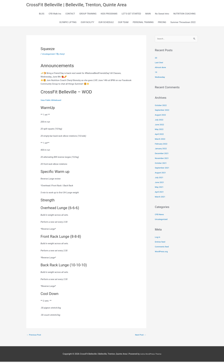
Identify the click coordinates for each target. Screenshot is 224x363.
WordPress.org (162, 252)
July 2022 (159, 121)
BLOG (41, 14)
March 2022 (160, 140)
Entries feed (160, 243)
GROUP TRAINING (87, 14)
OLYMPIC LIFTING (67, 23)
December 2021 (162, 154)
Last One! (159, 63)
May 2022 (159, 130)
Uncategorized (49, 54)
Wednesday (160, 78)
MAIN (148, 14)
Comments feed (162, 248)
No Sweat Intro (162, 14)
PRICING (162, 23)
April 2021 (160, 193)
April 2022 (160, 135)
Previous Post (34, 335)
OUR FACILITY (87, 23)
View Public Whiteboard (52, 101)
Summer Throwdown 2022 (183, 23)
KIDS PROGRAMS (109, 14)
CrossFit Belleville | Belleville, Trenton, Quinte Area (81, 5)
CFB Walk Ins (55, 14)
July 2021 (159, 178)
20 (156, 59)
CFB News (160, 215)
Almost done (161, 68)
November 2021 (162, 159)
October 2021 (161, 164)
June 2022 (160, 125)
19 (156, 73)
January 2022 (161, 149)
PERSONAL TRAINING (143, 23)
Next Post (140, 335)
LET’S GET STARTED (131, 14)
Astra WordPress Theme (150, 355)
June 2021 (160, 183)
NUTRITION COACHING (184, 14)
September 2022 (163, 111)
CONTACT (70, 14)
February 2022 (162, 145)
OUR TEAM (123, 23)
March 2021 (160, 198)
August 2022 (161, 116)
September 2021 (163, 169)
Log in (158, 238)
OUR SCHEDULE (106, 23)
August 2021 (161, 174)
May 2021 (159, 188)
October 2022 (161, 106)
